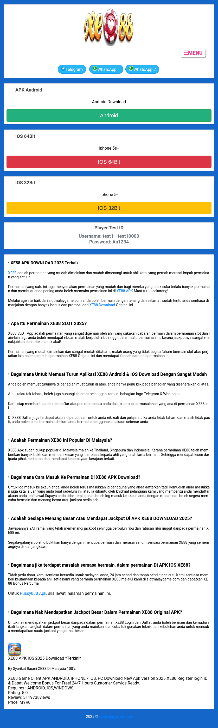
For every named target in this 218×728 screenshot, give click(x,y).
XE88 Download (102, 305)
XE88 (12, 273)
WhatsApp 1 (106, 69)
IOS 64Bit (109, 162)
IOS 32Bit (109, 208)
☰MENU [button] (193, 53)
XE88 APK (125, 291)
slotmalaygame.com (115, 716)
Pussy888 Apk (33, 593)
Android (109, 115)
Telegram (72, 69)
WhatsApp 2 (142, 69)
